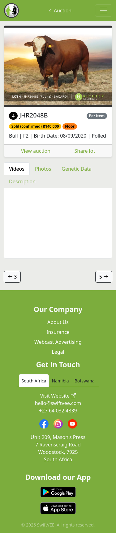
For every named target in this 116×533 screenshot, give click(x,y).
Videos (16, 168)
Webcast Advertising (58, 342)
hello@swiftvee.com (58, 403)
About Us (58, 322)
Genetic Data (77, 168)
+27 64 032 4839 (58, 410)
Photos (43, 168)
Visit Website (58, 395)
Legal (58, 351)
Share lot (85, 150)
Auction (59, 10)
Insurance (58, 332)
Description (22, 181)
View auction (35, 150)
